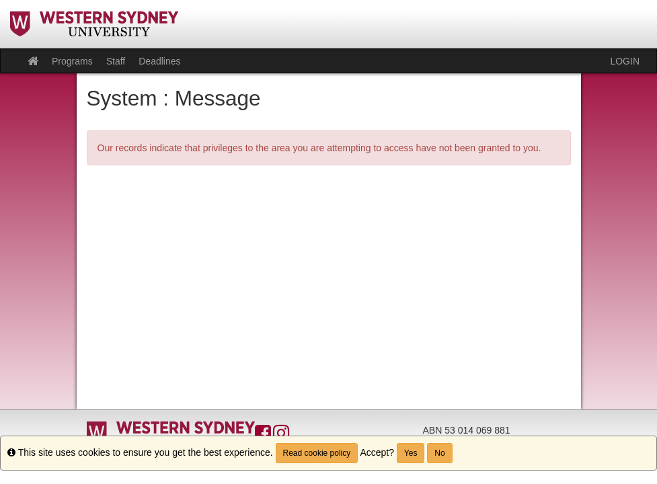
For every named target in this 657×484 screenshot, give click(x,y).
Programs (72, 61)
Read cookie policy (317, 453)
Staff (116, 61)
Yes (411, 453)
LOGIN (625, 61)
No (439, 453)
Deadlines (159, 61)
